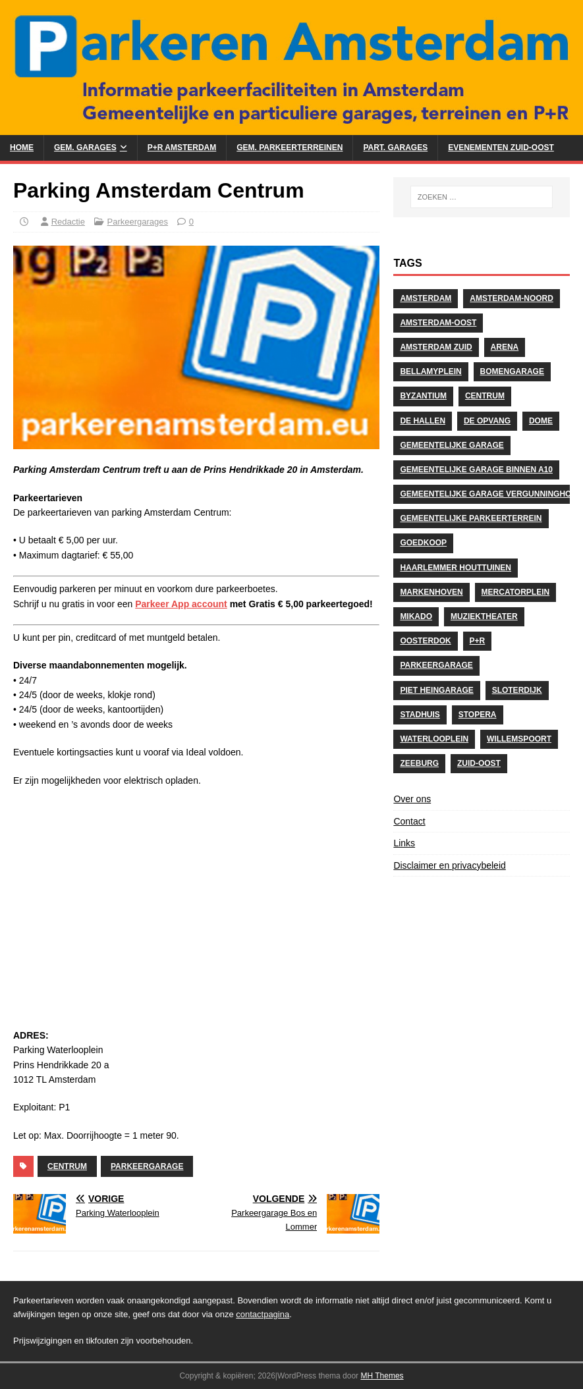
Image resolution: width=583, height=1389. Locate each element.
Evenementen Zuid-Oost (501, 147)
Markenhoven (431, 592)
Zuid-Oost (479, 763)
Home (22, 147)
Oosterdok (425, 640)
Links (404, 843)
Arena (505, 347)
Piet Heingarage (436, 690)
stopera (477, 714)
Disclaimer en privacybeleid (449, 865)
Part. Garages (395, 147)
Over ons (412, 799)
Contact (409, 821)
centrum (67, 1166)
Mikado (416, 616)
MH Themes (381, 1375)
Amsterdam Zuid (436, 347)
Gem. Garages (85, 147)
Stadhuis (419, 714)
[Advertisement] (196, 907)
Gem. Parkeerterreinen (289, 147)
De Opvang (487, 420)
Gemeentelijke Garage (451, 445)
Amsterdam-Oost (438, 322)
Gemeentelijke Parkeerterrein (470, 518)
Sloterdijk (517, 690)
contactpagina (262, 1314)
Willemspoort (519, 739)
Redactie (68, 222)
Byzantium (423, 395)
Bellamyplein (430, 371)
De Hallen (422, 420)
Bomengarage (512, 371)
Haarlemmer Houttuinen (455, 567)
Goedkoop (423, 542)
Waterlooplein (434, 739)
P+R (478, 640)
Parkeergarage (147, 1166)
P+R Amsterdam (182, 147)
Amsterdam (425, 298)
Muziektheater (484, 616)
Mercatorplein (516, 592)
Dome (541, 420)
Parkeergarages (138, 222)
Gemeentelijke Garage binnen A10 (476, 469)
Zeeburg (419, 763)
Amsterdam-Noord (511, 298)
